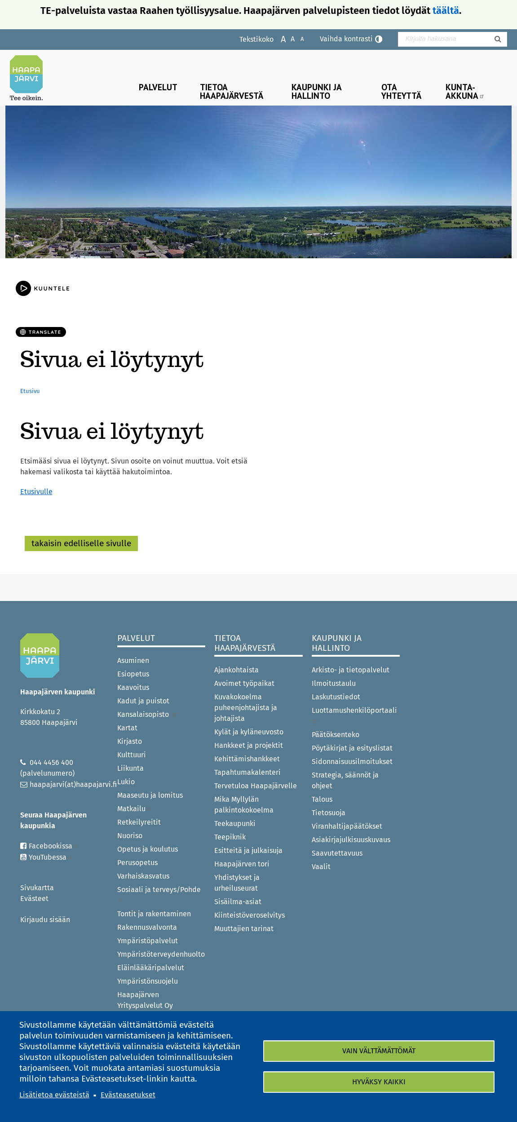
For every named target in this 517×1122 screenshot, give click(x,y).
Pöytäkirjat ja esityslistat (352, 748)
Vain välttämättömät (378, 1051)
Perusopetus (137, 862)
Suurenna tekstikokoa (279, 38)
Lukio (126, 781)
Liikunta (130, 768)
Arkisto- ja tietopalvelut (350, 670)
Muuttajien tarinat (244, 928)
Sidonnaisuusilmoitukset (352, 761)
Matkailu (134, 808)
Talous (322, 799)
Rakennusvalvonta (147, 927)
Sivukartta (37, 887)
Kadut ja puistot (143, 701)
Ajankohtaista (236, 670)
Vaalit (321, 866)
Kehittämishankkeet (247, 759)
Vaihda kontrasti (346, 39)
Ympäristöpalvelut (147, 940)
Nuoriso (129, 835)
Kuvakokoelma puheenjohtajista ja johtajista (245, 708)
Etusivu (30, 391)
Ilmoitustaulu (334, 683)
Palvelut (158, 87)
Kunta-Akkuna (465, 91)
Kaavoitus (133, 687)
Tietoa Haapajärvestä (231, 91)
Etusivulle (36, 491)
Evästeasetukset (128, 1095)
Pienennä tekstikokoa (298, 38)
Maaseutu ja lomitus (150, 795)
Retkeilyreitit (139, 822)
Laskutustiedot (336, 697)
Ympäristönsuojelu (147, 981)
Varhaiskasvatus (143, 876)
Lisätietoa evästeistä (54, 1095)
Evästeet (34, 898)
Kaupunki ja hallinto (317, 91)
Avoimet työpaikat (244, 683)
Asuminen (133, 660)
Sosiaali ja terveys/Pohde (159, 894)
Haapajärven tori (242, 864)
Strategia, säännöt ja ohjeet (345, 780)
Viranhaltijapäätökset (347, 826)
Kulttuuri (131, 755)
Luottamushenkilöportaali (354, 715)
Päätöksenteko (335, 734)
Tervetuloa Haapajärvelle (255, 786)
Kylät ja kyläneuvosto (248, 732)
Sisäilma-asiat (237, 901)
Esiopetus (133, 674)
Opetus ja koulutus (147, 849)
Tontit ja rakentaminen (154, 914)
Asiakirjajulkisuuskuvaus (351, 839)
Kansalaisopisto (147, 714)
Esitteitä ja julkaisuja (248, 850)
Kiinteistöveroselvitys (249, 915)
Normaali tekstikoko (288, 38)
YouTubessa (51, 857)
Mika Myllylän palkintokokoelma (244, 804)
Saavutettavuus (337, 853)
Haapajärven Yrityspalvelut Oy (145, 1000)
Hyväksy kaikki (379, 1082)
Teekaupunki (235, 823)
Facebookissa (54, 846)
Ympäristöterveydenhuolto (161, 954)
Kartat (127, 728)
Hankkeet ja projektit (248, 745)
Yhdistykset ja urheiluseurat (237, 882)
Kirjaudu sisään (45, 919)
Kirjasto (129, 741)
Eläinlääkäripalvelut (150, 967)
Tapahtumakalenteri (247, 772)
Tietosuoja (328, 812)
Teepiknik (230, 837)
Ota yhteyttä (401, 91)
